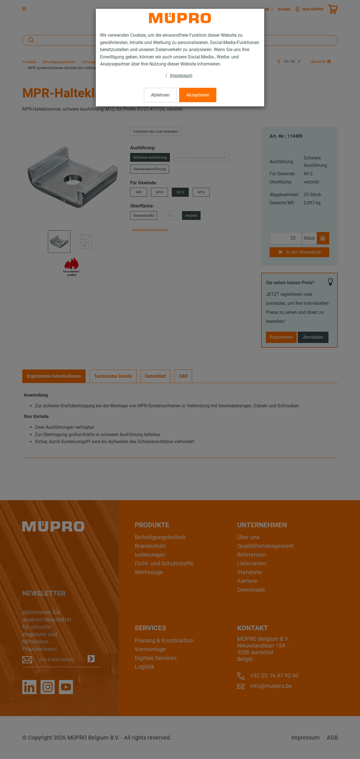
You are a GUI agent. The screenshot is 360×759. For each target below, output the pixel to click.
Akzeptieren (197, 95)
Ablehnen (160, 95)
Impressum (181, 75)
